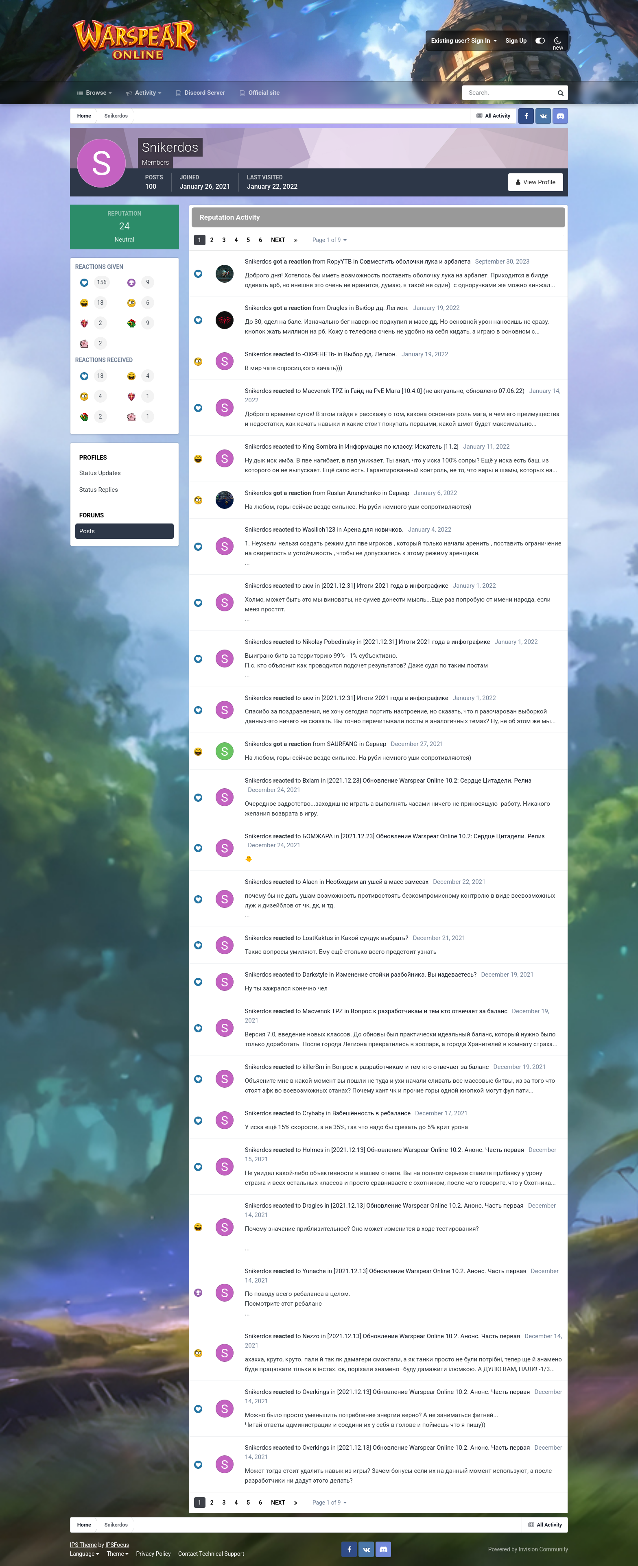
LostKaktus (317, 938)
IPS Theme (83, 1545)
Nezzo (310, 1336)
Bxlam (310, 780)
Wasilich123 (318, 529)
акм (307, 585)
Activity (145, 92)
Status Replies (98, 489)
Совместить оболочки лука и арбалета (415, 261)
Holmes (312, 1150)
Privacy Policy (153, 1554)
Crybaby (313, 1113)
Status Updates (100, 473)
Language (84, 1554)
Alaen (310, 882)
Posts (87, 531)
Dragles (337, 308)
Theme (118, 1554)
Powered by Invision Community (528, 1549)
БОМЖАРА (317, 836)
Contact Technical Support (211, 1554)
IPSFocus (117, 1545)
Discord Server (204, 92)
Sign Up (516, 40)
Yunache (314, 1271)
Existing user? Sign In (464, 40)
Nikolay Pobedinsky (328, 642)
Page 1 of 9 (329, 240)
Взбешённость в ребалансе (371, 1113)
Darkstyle (315, 974)
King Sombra (319, 446)
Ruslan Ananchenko (354, 493)
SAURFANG (342, 744)
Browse (96, 92)
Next (278, 240)
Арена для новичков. (373, 529)
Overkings (315, 1392)
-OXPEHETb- (319, 354)
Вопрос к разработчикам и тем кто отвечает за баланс (429, 1011)
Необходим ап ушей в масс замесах (377, 882)
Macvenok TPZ (322, 391)
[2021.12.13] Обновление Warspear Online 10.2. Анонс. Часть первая (427, 1150)
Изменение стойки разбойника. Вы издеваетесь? (406, 974)
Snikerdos (258, 261)
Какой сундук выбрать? (375, 938)
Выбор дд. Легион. (382, 308)
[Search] (479, 92)
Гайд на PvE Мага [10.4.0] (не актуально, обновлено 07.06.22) (437, 391)
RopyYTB (339, 261)
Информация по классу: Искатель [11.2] (402, 446)
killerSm (313, 1067)
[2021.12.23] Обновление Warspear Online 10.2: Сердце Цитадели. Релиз (429, 780)
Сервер (399, 493)
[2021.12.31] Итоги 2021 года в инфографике (384, 585)
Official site (263, 92)
